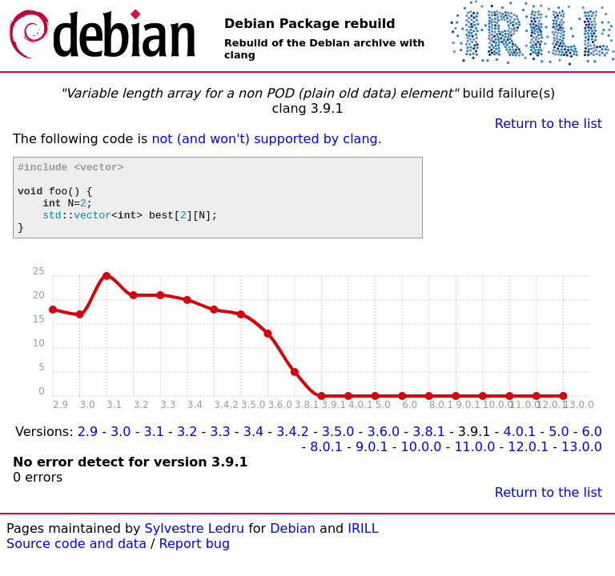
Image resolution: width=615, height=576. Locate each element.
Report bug (195, 558)
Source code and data (76, 558)
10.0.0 (421, 461)
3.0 (121, 446)
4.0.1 (519, 446)
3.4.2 (292, 446)
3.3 (220, 446)
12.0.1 (528, 461)
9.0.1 (372, 461)
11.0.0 (474, 461)
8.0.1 (326, 461)
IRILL (363, 542)
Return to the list (548, 123)
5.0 (559, 446)
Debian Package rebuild (310, 23)
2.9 (88, 446)
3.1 (154, 446)
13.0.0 (581, 461)
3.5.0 (338, 446)
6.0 (592, 446)
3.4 (253, 446)
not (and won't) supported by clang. (266, 138)
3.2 (187, 446)
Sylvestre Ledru (195, 542)
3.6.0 (383, 446)
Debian (293, 542)
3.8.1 (428, 446)
